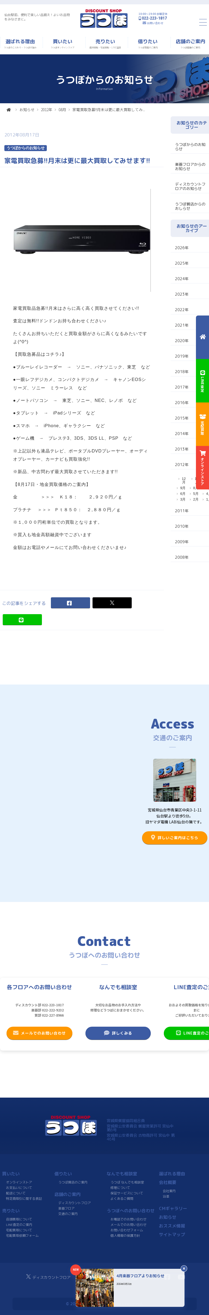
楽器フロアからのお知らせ (190, 166)
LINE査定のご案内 (19, 1224)
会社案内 (169, 1190)
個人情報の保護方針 (125, 1235)
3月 (183, 499)
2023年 (182, 294)
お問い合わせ (155, 23)
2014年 (182, 433)
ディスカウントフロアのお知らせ (190, 186)
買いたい (11, 1173)
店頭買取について (19, 1219)
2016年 (182, 402)
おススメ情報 (172, 1226)
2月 (196, 499)
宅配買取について (19, 1229)
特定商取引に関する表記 (24, 1198)
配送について (16, 1193)
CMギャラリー (173, 1208)
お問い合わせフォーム (126, 1229)
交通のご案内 (68, 1213)
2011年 (182, 510)
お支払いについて (19, 1187)
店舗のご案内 (67, 1194)
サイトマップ (172, 1234)
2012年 (46, 109)
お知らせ (27, 109)
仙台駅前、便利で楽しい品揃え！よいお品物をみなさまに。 (37, 17)
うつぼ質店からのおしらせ (190, 206)
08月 (62, 109)
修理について (120, 1187)
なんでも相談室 (122, 1173)
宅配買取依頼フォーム (22, 1235)
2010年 (182, 526)
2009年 (182, 541)
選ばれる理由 (172, 1173)
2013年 (182, 449)
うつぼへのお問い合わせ (131, 1210)
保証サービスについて (126, 1193)
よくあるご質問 (121, 1198)
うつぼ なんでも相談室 (127, 1182)
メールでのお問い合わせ (39, 1032)
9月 (183, 488)
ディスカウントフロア (74, 1202)
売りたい (11, 1210)
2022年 (182, 309)
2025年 (182, 263)
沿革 (166, 1196)
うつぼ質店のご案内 (73, 1182)
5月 (196, 494)
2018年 (182, 371)
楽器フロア (66, 1208)
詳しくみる (118, 1032)
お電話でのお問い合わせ (128, 1219)
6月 (183, 494)
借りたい (63, 1173)
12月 (184, 480)
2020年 (182, 340)
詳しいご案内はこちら (174, 837)
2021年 (182, 325)
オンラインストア (19, 1182)
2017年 (182, 387)
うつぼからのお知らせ (190, 146)
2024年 (182, 278)
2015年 (182, 418)
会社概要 (167, 1182)
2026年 (182, 247)
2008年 (182, 557)
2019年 (182, 356)
